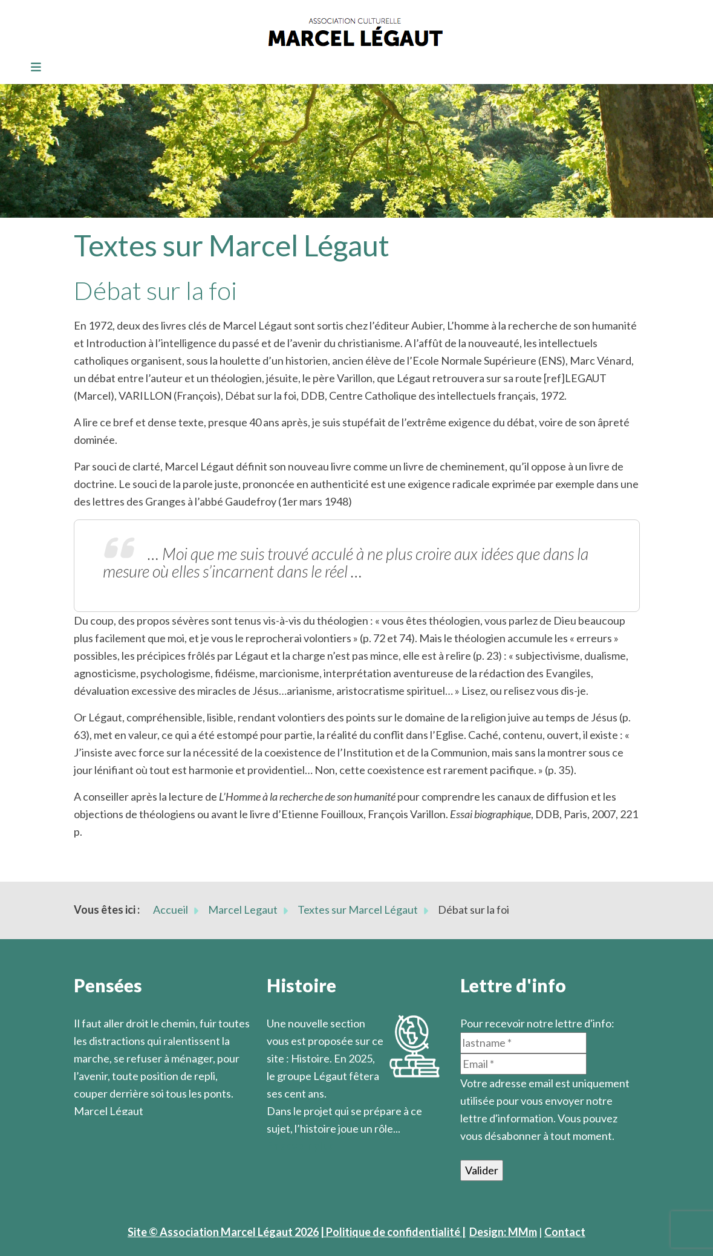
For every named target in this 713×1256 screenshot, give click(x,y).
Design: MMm (503, 1231)
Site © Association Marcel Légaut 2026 (223, 1231)
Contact (564, 1231)
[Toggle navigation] (32, 67)
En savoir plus (300, 1146)
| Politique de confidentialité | (393, 1231)
